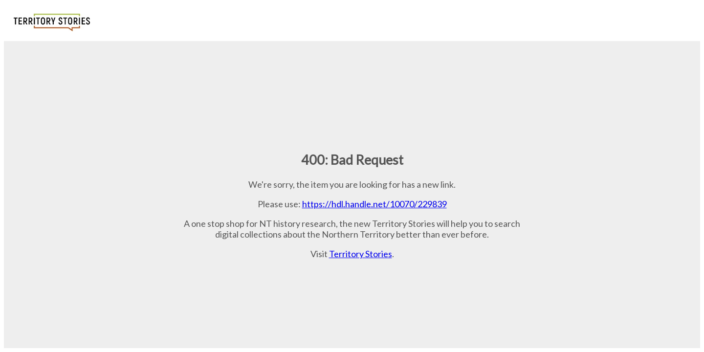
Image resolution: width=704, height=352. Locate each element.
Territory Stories (360, 253)
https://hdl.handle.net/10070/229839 (374, 203)
